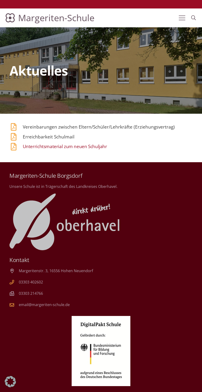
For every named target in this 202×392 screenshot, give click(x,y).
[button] (182, 18)
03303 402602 (31, 282)
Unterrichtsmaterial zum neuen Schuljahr (65, 146)
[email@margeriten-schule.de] (14, 305)
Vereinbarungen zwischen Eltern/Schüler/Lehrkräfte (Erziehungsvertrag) (99, 127)
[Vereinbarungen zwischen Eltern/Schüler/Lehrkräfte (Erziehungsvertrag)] (16, 127)
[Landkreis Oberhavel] (64, 222)
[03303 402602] (14, 282)
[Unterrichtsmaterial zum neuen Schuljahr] (16, 146)
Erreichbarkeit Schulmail (48, 136)
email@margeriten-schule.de (44, 304)
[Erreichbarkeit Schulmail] (16, 137)
